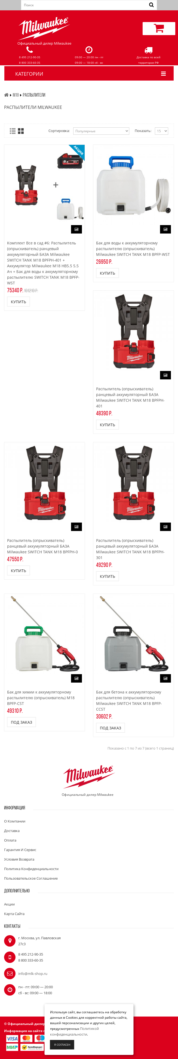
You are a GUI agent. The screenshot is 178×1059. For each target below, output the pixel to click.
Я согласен (62, 1044)
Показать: (143, 130)
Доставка (12, 830)
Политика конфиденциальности (31, 868)
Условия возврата (19, 859)
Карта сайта (14, 913)
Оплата (10, 840)
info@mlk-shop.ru (32, 973)
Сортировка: (59, 130)
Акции (9, 904)
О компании (14, 821)
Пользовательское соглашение (31, 878)
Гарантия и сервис (20, 849)
